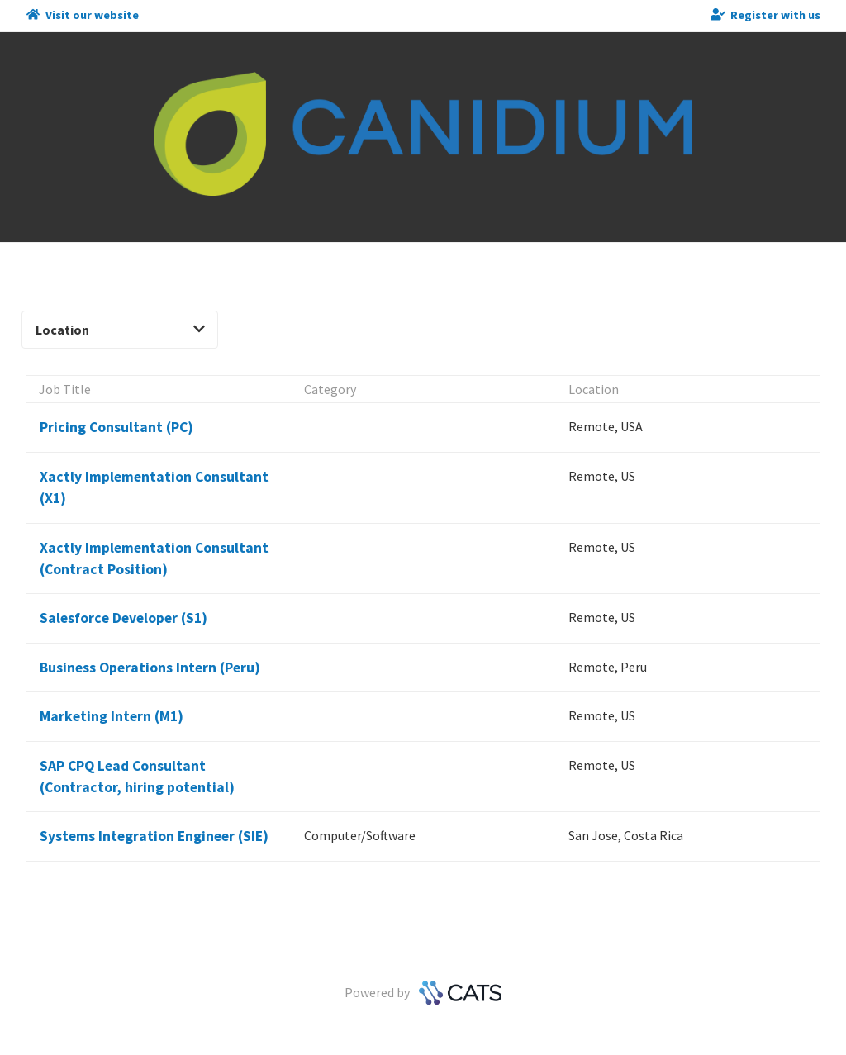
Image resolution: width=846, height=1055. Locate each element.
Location (120, 329)
